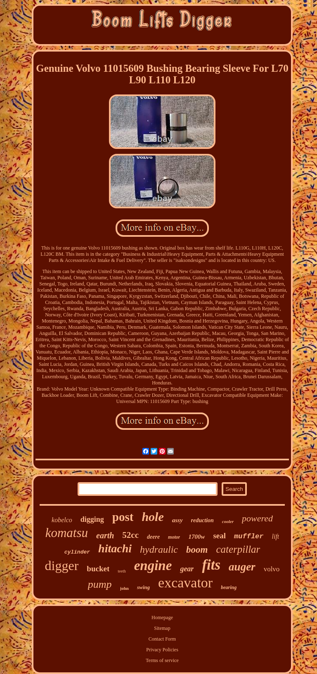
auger (242, 567)
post (123, 516)
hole (152, 516)
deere (153, 537)
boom (197, 549)
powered (257, 518)
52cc (130, 535)
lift (275, 536)
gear (187, 569)
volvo (272, 569)
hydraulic (159, 549)
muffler (248, 536)
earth (105, 535)
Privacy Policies (162, 650)
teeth (121, 571)
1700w (196, 536)
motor (174, 537)
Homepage (162, 617)
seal (219, 535)
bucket (98, 568)
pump (100, 584)
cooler (228, 521)
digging (92, 519)
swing (143, 587)
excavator (185, 582)
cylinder (77, 552)
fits (211, 565)
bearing (229, 587)
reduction (202, 520)
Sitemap (162, 628)
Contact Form (162, 639)
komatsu (66, 533)
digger (62, 565)
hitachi (115, 548)
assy (177, 520)
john (124, 588)
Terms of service (162, 660)
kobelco (62, 519)
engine (153, 565)
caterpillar (238, 549)
